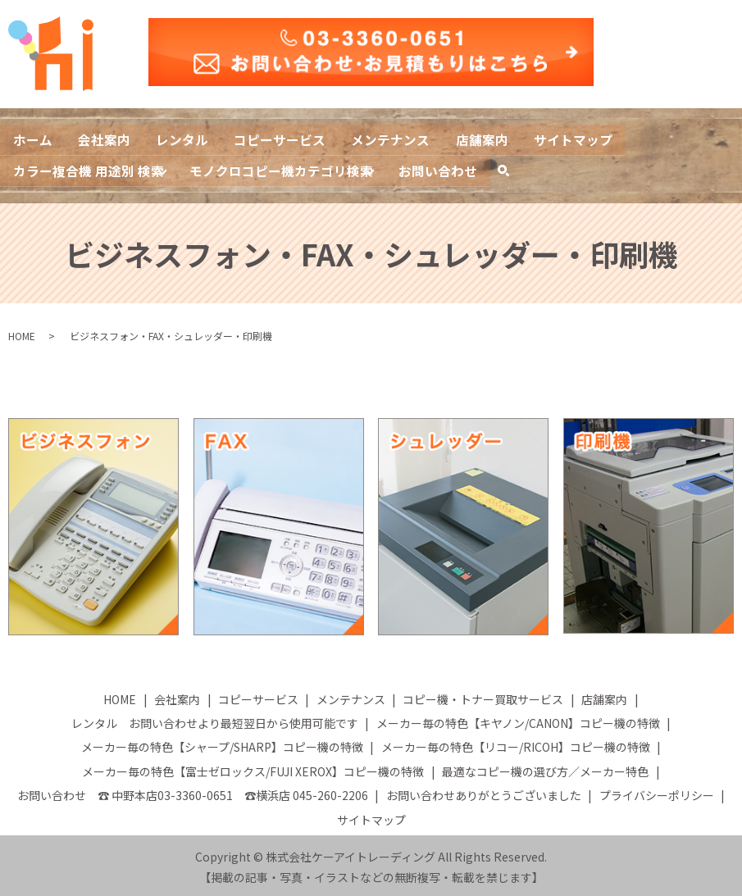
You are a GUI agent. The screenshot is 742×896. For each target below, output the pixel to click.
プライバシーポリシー (656, 791)
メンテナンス (393, 138)
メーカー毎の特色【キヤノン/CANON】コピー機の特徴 (518, 719)
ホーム (32, 138)
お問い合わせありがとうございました (483, 791)
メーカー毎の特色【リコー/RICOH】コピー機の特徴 (515, 743)
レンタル (183, 138)
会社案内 (105, 138)
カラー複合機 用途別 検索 (88, 167)
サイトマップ (577, 138)
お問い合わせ (439, 167)
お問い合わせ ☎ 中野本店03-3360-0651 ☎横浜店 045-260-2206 (192, 791)
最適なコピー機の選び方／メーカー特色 (545, 767)
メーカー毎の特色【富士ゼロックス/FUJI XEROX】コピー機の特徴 (253, 767)
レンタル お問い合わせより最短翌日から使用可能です (214, 719)
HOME (21, 332)
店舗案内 (485, 138)
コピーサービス (282, 138)
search (511, 170)
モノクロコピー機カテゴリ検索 (282, 167)
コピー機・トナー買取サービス (483, 695)
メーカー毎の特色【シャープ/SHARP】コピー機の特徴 (222, 743)
